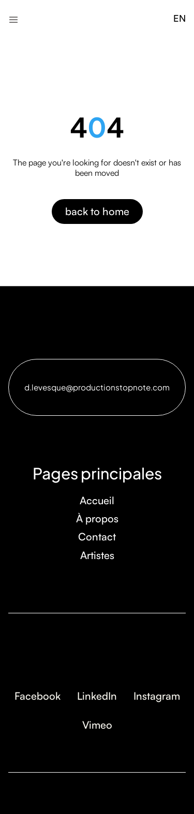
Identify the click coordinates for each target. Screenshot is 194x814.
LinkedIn (97, 696)
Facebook (37, 696)
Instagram (156, 696)
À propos (97, 518)
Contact (97, 536)
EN (179, 18)
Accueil (97, 500)
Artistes (97, 555)
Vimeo (97, 725)
